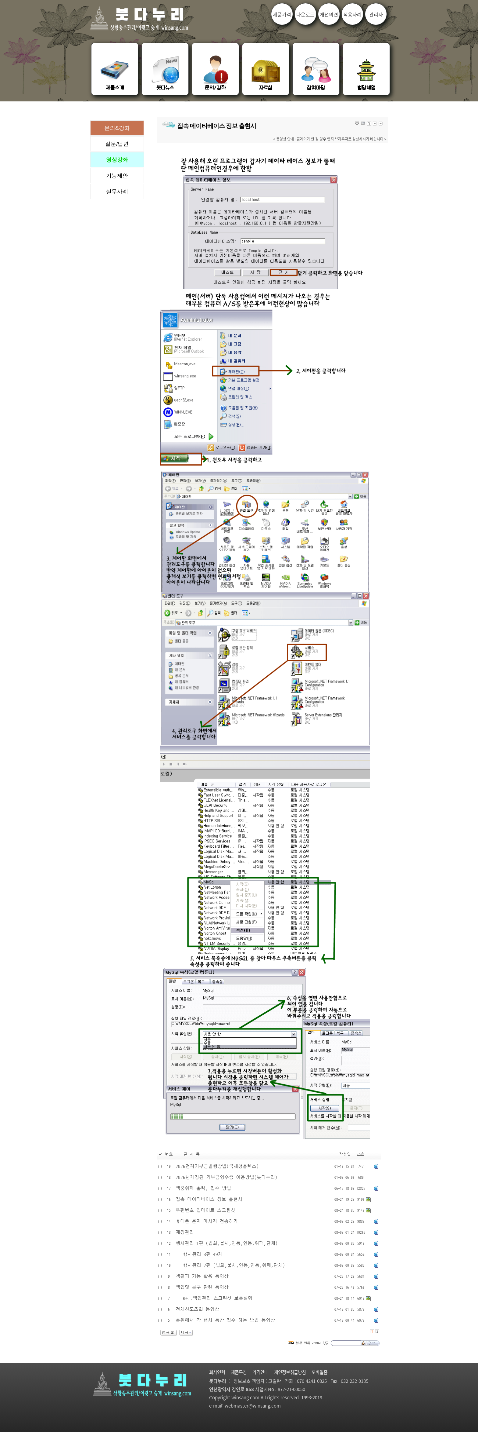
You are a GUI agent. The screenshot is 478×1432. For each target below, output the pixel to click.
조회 (361, 1154)
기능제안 (117, 176)
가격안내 (260, 1372)
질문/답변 (117, 144)
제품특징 (239, 1372)
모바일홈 (319, 1372)
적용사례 (352, 14)
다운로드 (305, 14)
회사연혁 (217, 1372)
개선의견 (329, 14)
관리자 (376, 14)
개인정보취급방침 (290, 1372)
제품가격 (282, 14)
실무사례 (117, 191)
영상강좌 (117, 160)
